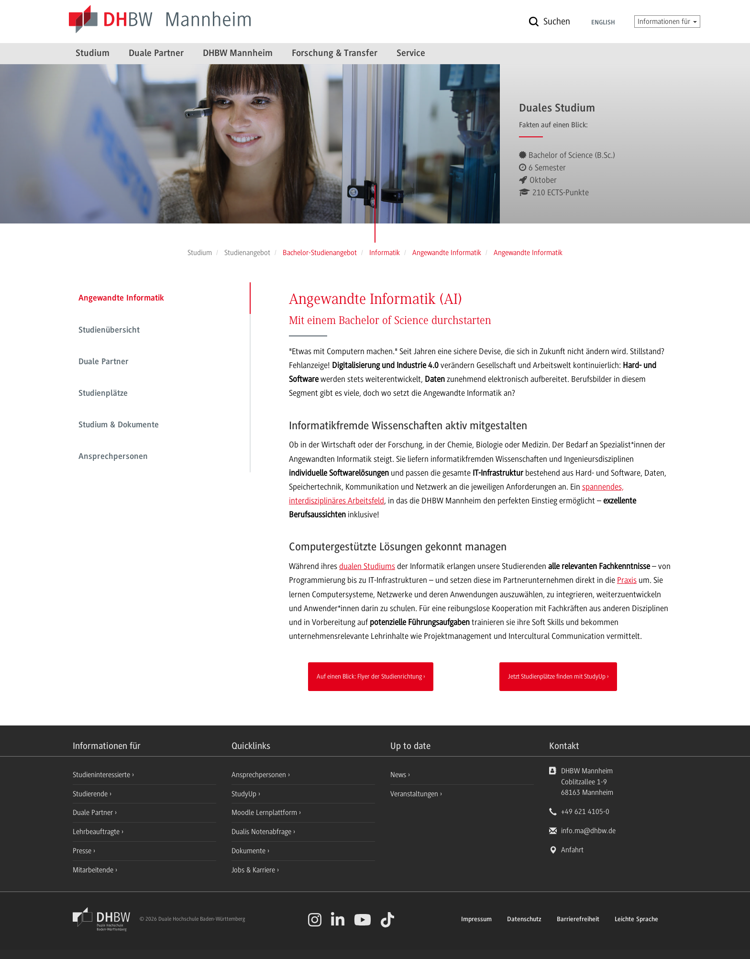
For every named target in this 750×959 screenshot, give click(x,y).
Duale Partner (156, 53)
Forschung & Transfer (334, 53)
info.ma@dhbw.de (588, 830)
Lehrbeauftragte (97, 831)
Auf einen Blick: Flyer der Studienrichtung (369, 676)
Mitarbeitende (94, 870)
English (603, 23)
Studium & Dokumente (118, 425)
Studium (93, 53)
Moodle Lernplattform (265, 812)
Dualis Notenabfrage (262, 831)
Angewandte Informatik (121, 298)
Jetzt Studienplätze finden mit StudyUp (557, 676)
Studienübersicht (109, 330)
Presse (83, 851)
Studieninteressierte (102, 774)
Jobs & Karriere (254, 870)
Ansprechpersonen (113, 457)
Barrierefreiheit (578, 919)
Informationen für (667, 21)
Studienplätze (103, 394)
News (398, 774)
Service (411, 53)
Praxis (627, 580)
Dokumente (249, 851)
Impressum (476, 919)
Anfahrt (572, 850)
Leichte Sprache (636, 919)
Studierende (91, 794)
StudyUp (245, 794)
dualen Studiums (367, 566)
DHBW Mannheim (238, 53)
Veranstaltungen (414, 794)
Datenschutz (524, 919)
